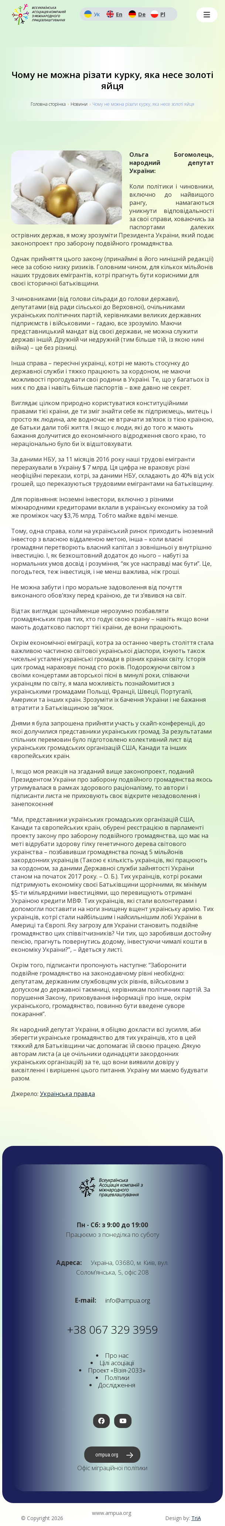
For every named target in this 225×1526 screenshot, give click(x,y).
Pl (162, 14)
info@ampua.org (127, 1300)
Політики (117, 1377)
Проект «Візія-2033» (117, 1370)
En (119, 14)
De (142, 14)
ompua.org (106, 1455)
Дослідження (116, 1385)
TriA (196, 1518)
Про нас (117, 1355)
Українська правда (67, 1094)
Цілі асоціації (116, 1362)
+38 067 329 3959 (112, 1329)
